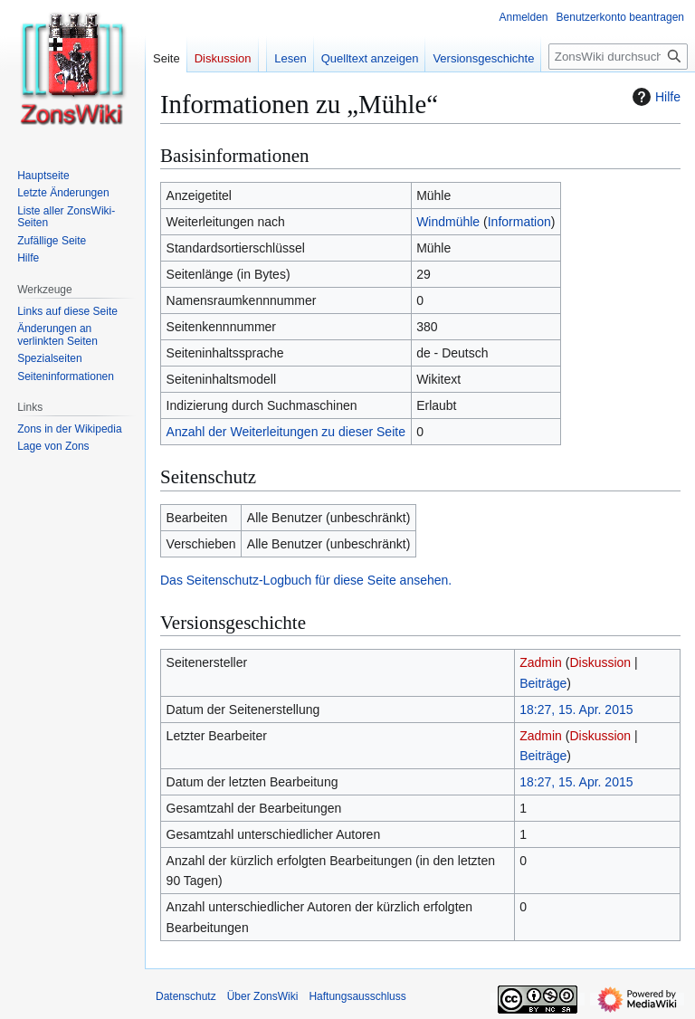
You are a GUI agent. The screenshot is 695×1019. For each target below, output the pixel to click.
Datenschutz (186, 996)
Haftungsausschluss (357, 996)
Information (519, 221)
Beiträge (542, 683)
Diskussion (600, 662)
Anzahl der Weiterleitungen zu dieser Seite (286, 431)
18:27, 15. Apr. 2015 (576, 709)
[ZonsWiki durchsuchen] (618, 56)
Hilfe (654, 97)
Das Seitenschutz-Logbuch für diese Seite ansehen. (306, 580)
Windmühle (448, 221)
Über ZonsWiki (263, 996)
